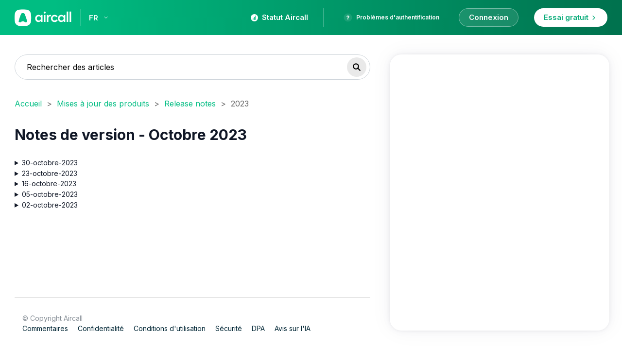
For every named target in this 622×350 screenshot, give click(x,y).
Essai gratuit (571, 17)
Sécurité (228, 328)
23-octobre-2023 (49, 173)
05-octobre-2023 (50, 194)
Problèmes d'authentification (391, 17)
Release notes (190, 103)
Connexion (488, 17)
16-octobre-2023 (49, 183)
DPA (258, 328)
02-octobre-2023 (50, 204)
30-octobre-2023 (50, 162)
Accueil (28, 103)
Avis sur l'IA (293, 328)
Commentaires (45, 328)
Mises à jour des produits (103, 103)
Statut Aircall (279, 17)
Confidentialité (101, 328)
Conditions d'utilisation (170, 328)
